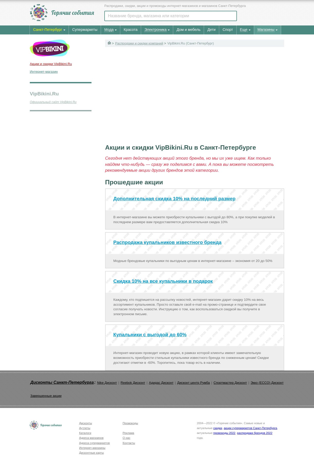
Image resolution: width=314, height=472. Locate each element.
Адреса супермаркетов (94, 442)
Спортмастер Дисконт (230, 383)
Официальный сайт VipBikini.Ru (53, 102)
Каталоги (85, 432)
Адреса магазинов (91, 437)
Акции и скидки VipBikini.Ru (51, 64)
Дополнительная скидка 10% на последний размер (174, 198)
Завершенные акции (45, 396)
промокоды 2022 (224, 432)
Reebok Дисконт (133, 383)
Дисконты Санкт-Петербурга (62, 382)
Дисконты (85, 423)
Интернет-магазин (44, 72)
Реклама (128, 432)
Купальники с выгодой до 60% (150, 334)
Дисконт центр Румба (193, 383)
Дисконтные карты (91, 452)
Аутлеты (84, 428)
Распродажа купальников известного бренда (167, 242)
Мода (109, 30)
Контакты (129, 442)
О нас (126, 437)
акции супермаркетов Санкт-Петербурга (250, 428)
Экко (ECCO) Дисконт (267, 383)
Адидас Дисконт (161, 383)
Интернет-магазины (92, 447)
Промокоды (130, 423)
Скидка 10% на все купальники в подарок (163, 281)
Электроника (155, 30)
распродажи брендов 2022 (254, 432)
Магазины (265, 30)
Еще (243, 30)
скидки (217, 428)
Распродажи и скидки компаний (139, 43)
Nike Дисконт (107, 383)
